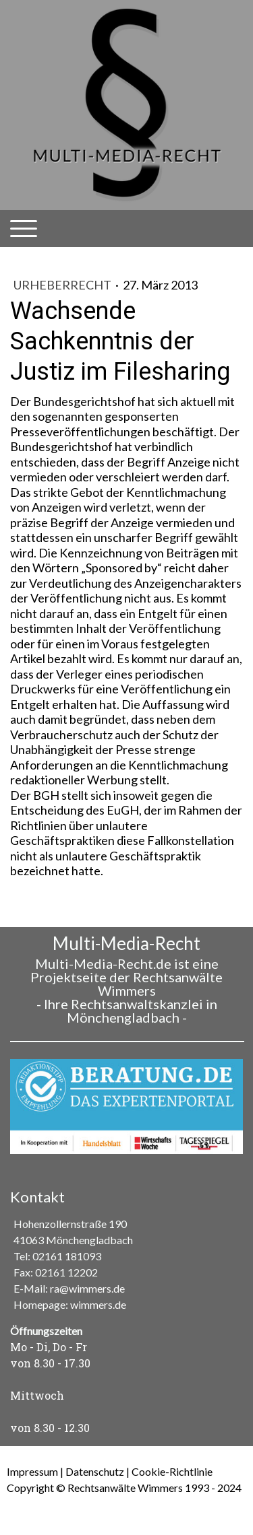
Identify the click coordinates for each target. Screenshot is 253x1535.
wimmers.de (98, 1304)
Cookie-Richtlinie (172, 1471)
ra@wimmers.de (87, 1288)
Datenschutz (94, 1471)
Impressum (32, 1471)
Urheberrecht (63, 284)
